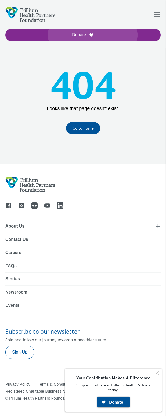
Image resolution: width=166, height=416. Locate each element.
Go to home (83, 128)
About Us (14, 226)
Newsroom (16, 292)
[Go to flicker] (34, 205)
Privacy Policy (17, 384)
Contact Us (16, 239)
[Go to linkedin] (60, 205)
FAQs (11, 265)
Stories (12, 279)
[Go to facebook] (8, 205)
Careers (13, 252)
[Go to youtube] (47, 205)
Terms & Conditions (55, 384)
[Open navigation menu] (157, 14)
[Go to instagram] (21, 205)
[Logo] (30, 14)
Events (12, 305)
